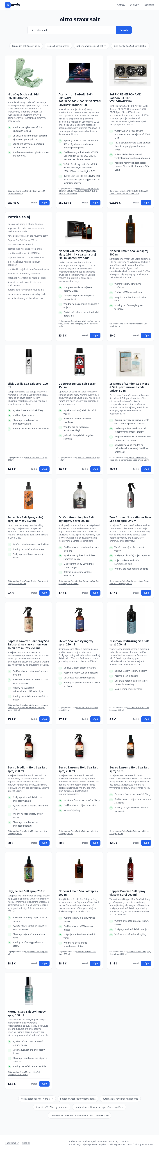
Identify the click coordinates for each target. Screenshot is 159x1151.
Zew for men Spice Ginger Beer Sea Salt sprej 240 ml (130, 519)
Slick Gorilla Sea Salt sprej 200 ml (130, 45)
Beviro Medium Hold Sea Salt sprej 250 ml (27, 769)
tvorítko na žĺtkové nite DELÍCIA (24, 253)
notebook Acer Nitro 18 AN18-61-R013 (27, 277)
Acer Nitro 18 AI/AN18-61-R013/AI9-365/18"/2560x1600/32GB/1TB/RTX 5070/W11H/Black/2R (79, 100)
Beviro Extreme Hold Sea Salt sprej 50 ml (129, 769)
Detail (34, 202)
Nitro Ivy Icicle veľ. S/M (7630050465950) (23, 96)
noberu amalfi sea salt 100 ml (92, 45)
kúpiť (44, 202)
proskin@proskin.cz (117, 1144)
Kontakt (149, 5)
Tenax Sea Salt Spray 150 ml (26, 45)
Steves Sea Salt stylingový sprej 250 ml (76, 642)
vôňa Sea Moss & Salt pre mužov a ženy (28, 235)
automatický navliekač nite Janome (120, 1098)
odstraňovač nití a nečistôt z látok (25, 248)
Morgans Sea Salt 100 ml (20, 244)
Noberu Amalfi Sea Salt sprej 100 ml (128, 252)
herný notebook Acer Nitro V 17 (37, 1098)
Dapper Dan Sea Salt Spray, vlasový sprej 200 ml (127, 892)
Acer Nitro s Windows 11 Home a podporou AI (24, 284)
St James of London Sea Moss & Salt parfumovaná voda (26, 230)
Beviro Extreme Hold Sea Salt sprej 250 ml (78, 769)
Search (124, 30)
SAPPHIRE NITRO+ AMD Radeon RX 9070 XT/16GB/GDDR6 (125, 98)
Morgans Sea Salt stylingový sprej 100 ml (27, 1013)
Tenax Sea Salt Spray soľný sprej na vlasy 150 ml (25, 519)
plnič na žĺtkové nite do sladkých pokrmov (24, 263)
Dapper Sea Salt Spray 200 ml (22, 240)
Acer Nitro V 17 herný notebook (52, 1107)
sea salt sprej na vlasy (58, 45)
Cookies (26, 1142)
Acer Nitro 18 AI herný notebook (24, 273)
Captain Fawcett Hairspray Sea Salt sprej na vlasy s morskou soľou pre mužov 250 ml (28, 644)
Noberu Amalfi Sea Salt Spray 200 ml (78, 892)
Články (134, 5)
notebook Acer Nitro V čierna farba (78, 1098)
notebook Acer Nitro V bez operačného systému (99, 1107)
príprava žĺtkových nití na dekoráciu (26, 257)
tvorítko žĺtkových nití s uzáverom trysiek (28, 269)
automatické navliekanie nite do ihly (26, 289)
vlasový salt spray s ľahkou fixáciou (25, 223)
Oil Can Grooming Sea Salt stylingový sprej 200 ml (76, 519)
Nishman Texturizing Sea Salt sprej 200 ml (129, 642)
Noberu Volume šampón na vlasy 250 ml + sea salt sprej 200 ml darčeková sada (77, 254)
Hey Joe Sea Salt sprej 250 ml (27, 891)
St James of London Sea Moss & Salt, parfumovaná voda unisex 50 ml (129, 387)
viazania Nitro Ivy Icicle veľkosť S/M (25, 298)
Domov (121, 5)
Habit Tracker (11, 1142)
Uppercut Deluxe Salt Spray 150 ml (77, 385)
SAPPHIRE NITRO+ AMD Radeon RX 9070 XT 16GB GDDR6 (79, 1115)
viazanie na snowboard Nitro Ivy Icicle (27, 294)
